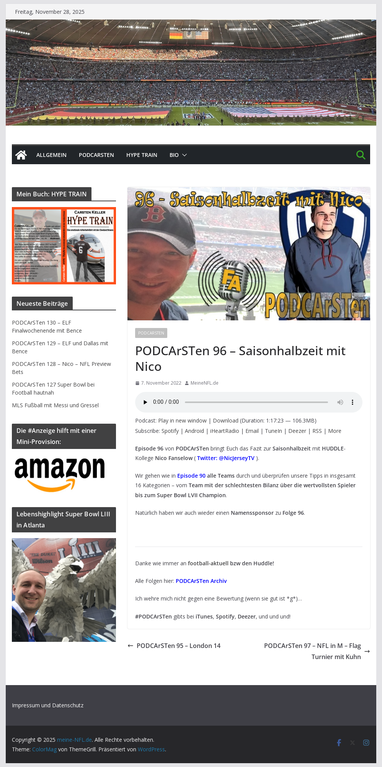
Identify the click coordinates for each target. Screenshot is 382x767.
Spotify (170, 430)
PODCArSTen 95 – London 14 (173, 645)
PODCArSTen (96, 154)
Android (194, 430)
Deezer (297, 430)
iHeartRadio (224, 430)
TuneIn (273, 430)
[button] (183, 155)
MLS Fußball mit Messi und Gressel (55, 405)
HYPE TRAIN (141, 154)
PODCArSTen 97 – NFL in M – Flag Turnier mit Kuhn (317, 651)
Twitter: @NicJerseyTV (226, 458)
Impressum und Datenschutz (47, 705)
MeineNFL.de (205, 383)
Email (252, 430)
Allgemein (51, 154)
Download (225, 420)
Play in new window (182, 420)
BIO (174, 154)
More (334, 430)
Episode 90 (191, 475)
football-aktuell (208, 563)
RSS (317, 430)
